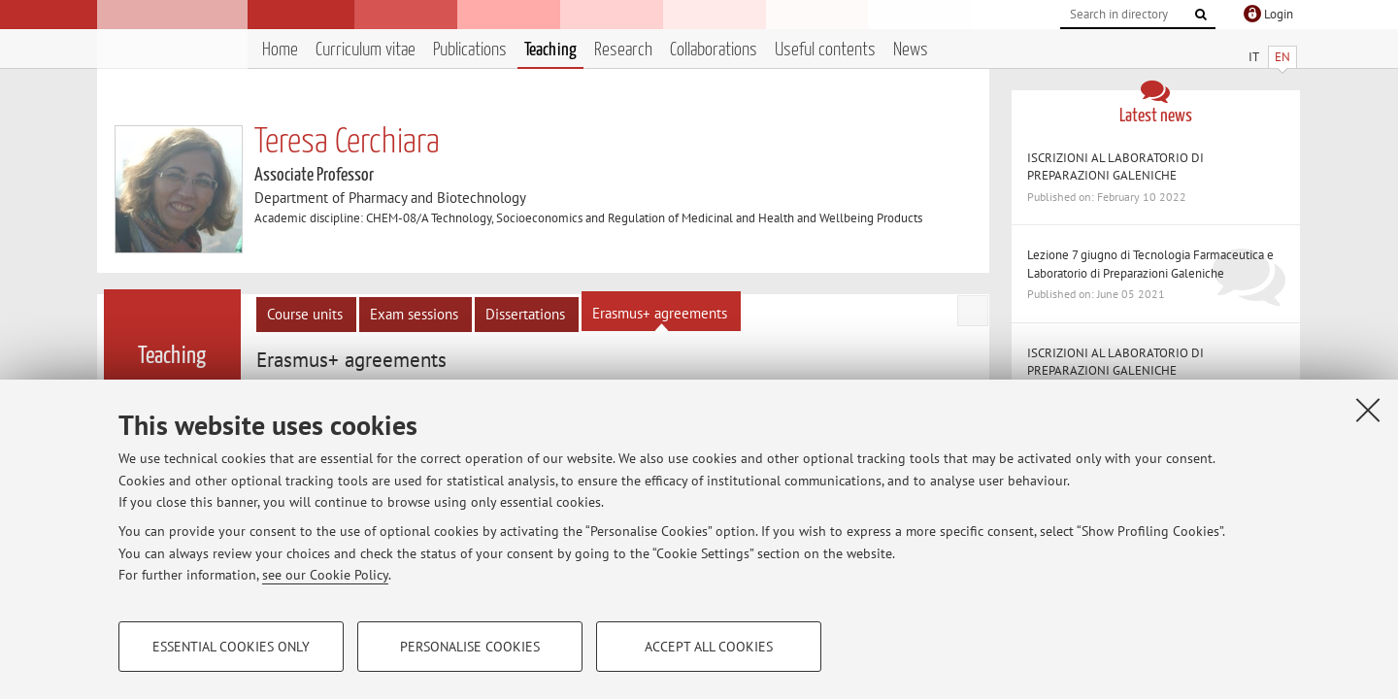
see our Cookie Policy (325, 574)
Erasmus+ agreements (659, 313)
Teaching (550, 50)
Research (623, 50)
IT (1253, 57)
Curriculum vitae (366, 50)
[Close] (1367, 409)
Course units (305, 314)
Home (280, 50)
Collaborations (713, 50)
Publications (470, 50)
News (910, 50)
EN (1282, 57)
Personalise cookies (470, 646)
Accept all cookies (709, 646)
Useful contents (825, 50)
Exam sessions (414, 314)
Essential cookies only (231, 646)
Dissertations (525, 314)
